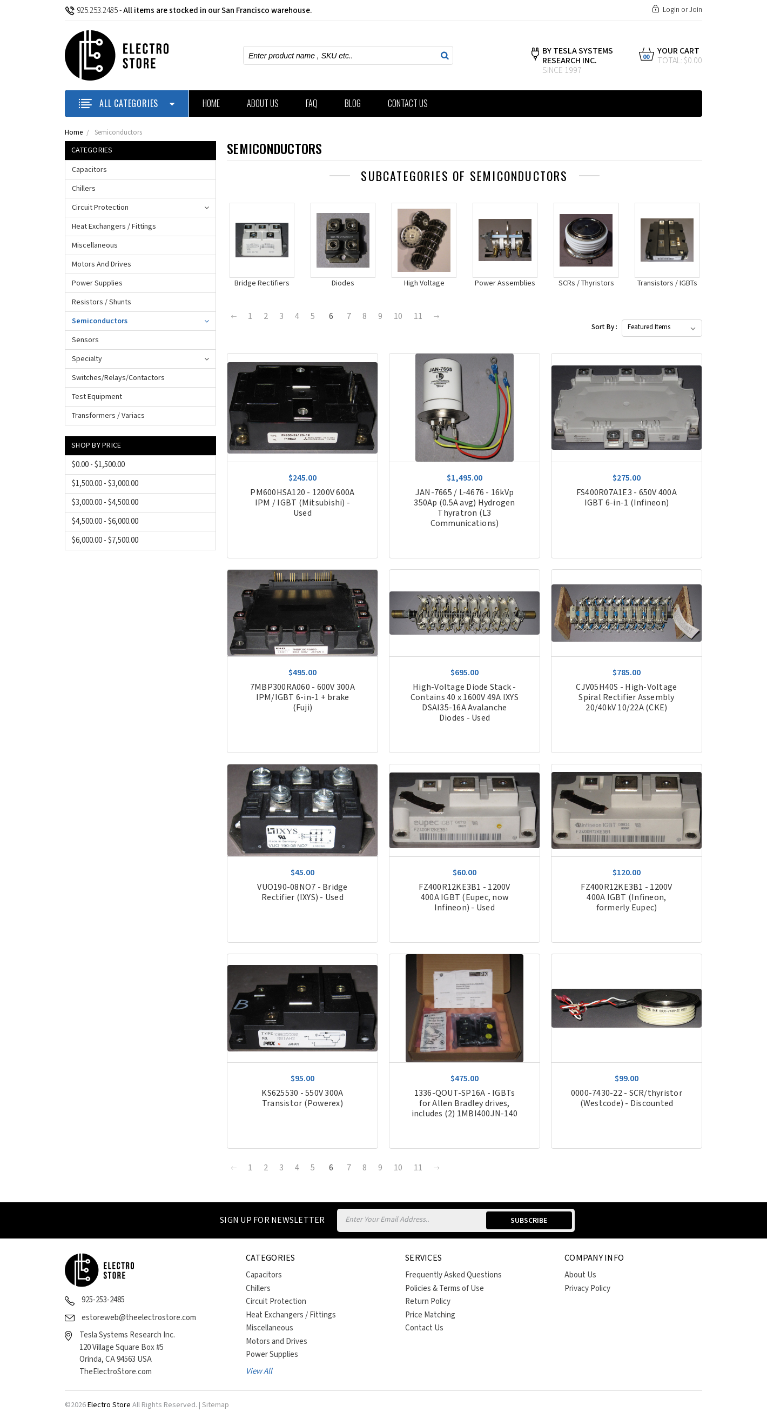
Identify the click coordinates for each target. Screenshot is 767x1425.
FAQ (312, 103)
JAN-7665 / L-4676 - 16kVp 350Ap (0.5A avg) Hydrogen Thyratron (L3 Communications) (464, 508)
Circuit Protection (100, 207)
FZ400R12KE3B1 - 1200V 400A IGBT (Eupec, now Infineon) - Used (464, 898)
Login (671, 10)
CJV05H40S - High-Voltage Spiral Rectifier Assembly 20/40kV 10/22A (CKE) (626, 698)
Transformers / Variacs (108, 416)
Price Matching (430, 1315)
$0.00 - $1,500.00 (98, 465)
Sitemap (215, 1405)
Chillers (84, 189)
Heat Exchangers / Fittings (114, 226)
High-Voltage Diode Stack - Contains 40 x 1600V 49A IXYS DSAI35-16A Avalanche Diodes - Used (465, 703)
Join (695, 10)
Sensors (85, 340)
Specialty (87, 359)
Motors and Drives (101, 264)
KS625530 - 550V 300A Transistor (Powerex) (302, 1098)
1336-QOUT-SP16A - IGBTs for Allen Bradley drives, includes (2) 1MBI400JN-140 (465, 1104)
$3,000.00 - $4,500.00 (105, 502)
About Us (263, 103)
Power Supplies (97, 283)
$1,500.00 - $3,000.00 (105, 483)
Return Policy (427, 1301)
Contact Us (408, 103)
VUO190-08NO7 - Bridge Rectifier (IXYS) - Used (302, 892)
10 (398, 316)
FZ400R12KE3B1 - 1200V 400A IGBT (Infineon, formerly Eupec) (626, 898)
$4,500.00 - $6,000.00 (105, 521)
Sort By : (604, 327)
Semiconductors (118, 132)
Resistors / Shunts (101, 302)
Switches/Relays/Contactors (118, 378)
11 (418, 316)
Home (211, 103)
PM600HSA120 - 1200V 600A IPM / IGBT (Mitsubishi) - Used (302, 503)
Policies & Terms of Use (444, 1288)
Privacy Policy (587, 1288)
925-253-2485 (103, 1300)
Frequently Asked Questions (453, 1275)
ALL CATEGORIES (126, 103)
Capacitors (89, 170)
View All (259, 1371)
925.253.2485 (91, 10)
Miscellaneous (95, 245)
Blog (353, 103)
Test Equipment (97, 397)
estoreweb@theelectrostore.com (139, 1318)
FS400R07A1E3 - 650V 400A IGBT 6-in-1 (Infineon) (626, 498)
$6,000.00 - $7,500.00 (105, 540)
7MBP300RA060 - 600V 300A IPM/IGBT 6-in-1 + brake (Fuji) (302, 698)
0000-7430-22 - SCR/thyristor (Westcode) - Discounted (626, 1098)
